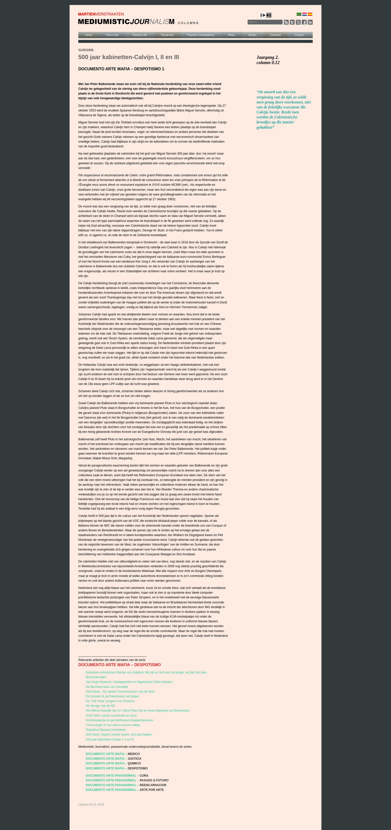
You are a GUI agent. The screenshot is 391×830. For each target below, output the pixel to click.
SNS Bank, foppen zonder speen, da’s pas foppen (119, 734)
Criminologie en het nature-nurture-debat (113, 725)
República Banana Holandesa (105, 730)
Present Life (139, 34)
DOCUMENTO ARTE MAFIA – (106, 754)
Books (252, 34)
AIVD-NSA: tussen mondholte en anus (111, 715)
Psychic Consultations (201, 34)
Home (88, 34)
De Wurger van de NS (100, 706)
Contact (299, 34)
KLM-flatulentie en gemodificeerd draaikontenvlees (119, 720)
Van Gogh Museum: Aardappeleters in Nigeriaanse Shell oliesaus (129, 682)
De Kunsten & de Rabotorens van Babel (112, 696)
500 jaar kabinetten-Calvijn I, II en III (110, 739)
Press (231, 34)
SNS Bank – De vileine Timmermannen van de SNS (120, 691)
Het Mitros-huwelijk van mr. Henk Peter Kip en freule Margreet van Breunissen (138, 710)
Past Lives (112, 34)
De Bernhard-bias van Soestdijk (107, 687)
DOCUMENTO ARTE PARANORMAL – (112, 775)
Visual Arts (167, 34)
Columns (275, 34)
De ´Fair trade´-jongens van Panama (110, 701)
